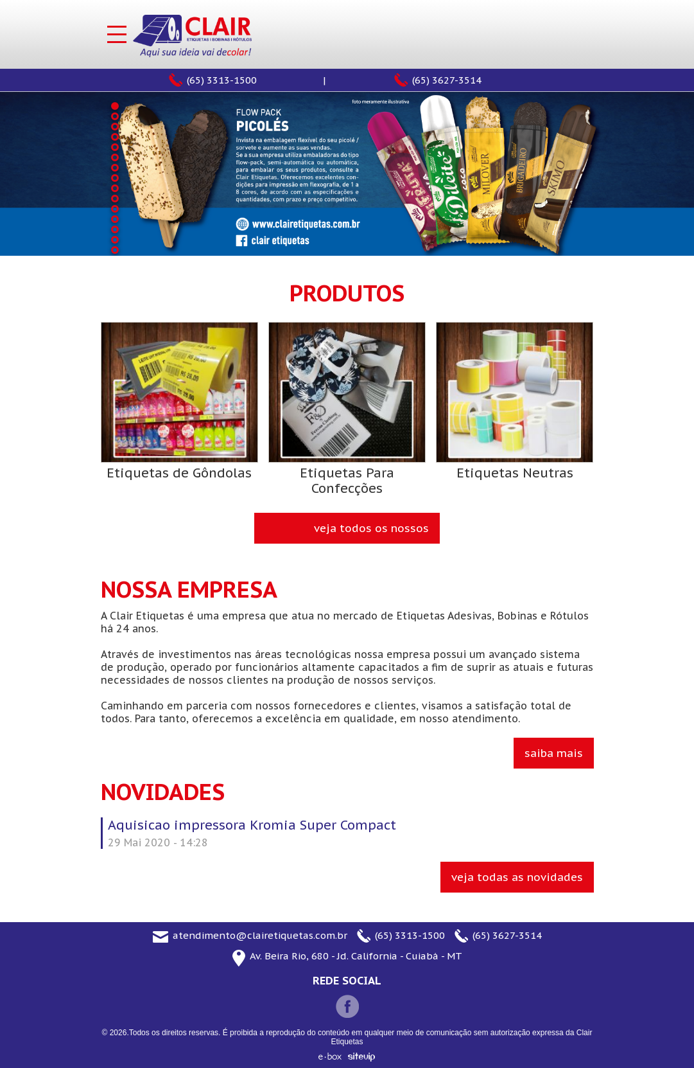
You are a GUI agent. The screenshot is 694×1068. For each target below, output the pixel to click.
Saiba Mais (554, 753)
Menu (116, 34)
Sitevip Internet (361, 1057)
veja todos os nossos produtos (371, 532)
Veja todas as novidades (517, 877)
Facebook (347, 1006)
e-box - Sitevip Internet (330, 1056)
